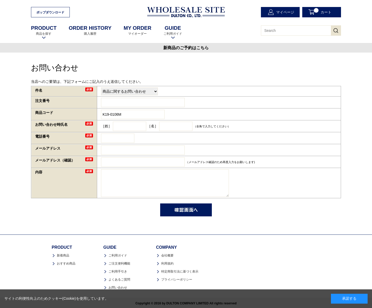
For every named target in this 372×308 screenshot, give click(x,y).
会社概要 (167, 255)
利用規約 (167, 263)
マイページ (285, 12)
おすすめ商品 (66, 263)
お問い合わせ (118, 287)
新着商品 (63, 255)
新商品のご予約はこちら (186, 48)
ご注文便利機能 (119, 263)
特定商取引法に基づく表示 (179, 271)
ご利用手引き (118, 271)
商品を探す (44, 30)
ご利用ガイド (173, 30)
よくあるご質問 (119, 279)
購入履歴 (90, 30)
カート (322, 11)
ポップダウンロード (50, 12)
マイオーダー (137, 30)
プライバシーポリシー (176, 279)
